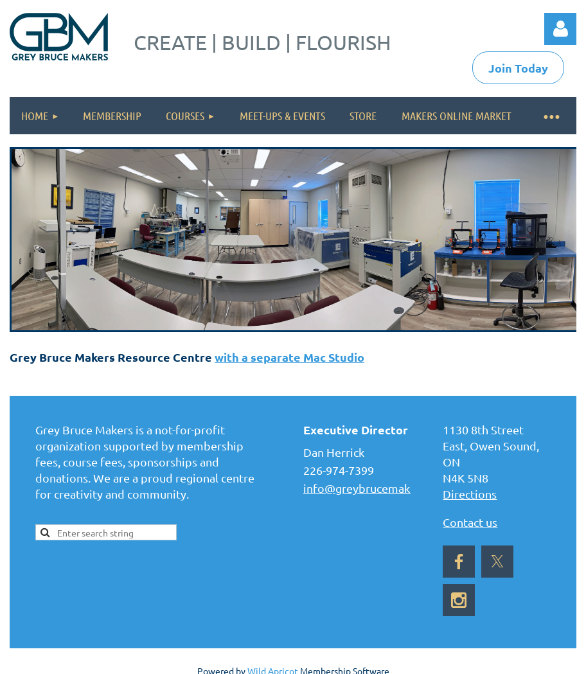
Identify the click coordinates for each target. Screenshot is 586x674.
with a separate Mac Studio (289, 357)
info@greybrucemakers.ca (371, 488)
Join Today (518, 67)
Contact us (470, 522)
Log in (560, 29)
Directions (470, 494)
